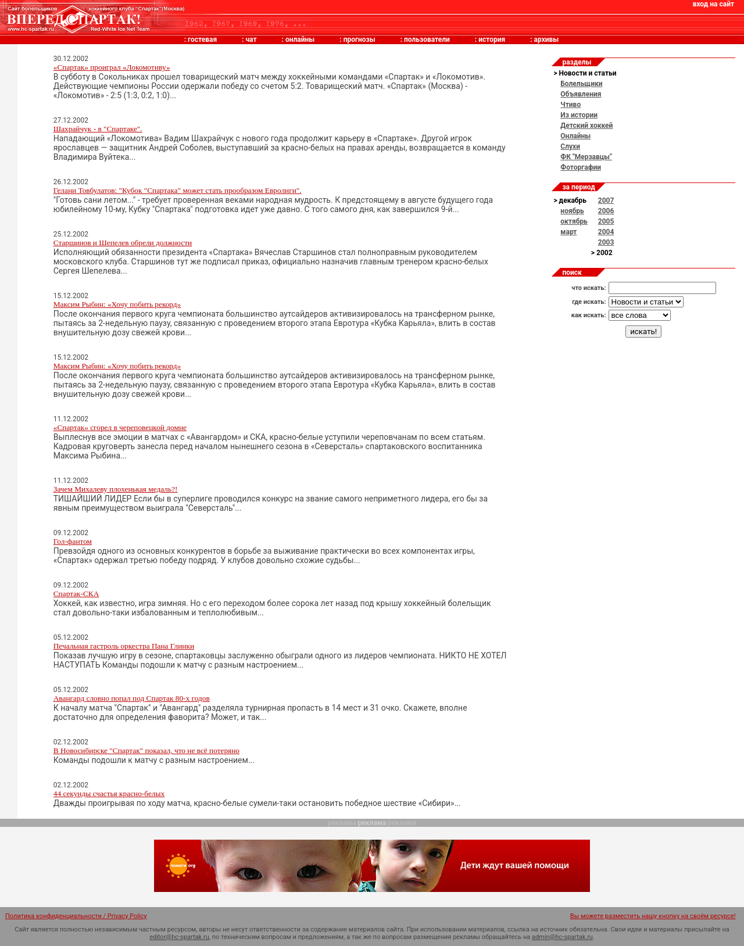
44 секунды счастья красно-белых (108, 793)
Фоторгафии (580, 167)
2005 (606, 221)
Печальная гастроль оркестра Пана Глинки (123, 646)
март (568, 232)
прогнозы (359, 39)
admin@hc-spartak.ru (562, 937)
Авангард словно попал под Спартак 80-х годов (131, 698)
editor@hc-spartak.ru (179, 937)
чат (250, 39)
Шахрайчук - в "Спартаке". (97, 128)
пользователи (427, 39)
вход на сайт (713, 4)
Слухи (570, 146)
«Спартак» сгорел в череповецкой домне (120, 427)
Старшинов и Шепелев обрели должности (122, 242)
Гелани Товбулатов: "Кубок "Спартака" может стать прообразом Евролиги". (177, 190)
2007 (606, 200)
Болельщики (581, 84)
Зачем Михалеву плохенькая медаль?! (115, 489)
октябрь (573, 221)
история (491, 39)
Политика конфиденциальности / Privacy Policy (76, 916)
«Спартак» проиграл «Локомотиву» (111, 67)
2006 (606, 211)
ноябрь (572, 211)
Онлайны (575, 136)
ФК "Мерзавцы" (586, 157)
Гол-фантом (72, 541)
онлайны (299, 39)
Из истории (579, 115)
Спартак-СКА (76, 593)
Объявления (580, 94)
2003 (606, 242)
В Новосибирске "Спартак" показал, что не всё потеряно (146, 750)
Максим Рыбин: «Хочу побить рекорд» (117, 304)
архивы (546, 39)
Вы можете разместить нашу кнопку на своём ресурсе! (653, 916)
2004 (606, 232)
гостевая (202, 39)
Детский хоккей (586, 125)
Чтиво (570, 105)
